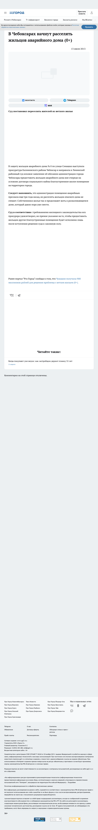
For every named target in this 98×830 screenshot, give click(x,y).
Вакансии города (51, 20)
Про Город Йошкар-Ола (56, 702)
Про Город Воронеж (11, 705)
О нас (29, 726)
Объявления (8, 730)
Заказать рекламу (70, 20)
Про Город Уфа (53, 708)
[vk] (12, 295)
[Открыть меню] (5, 12)
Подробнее (72, 782)
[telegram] (19, 295)
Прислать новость (82, 12)
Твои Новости (31, 702)
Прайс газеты (9, 735)
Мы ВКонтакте (88, 20)
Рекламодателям (33, 735)
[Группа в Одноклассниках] (78, 705)
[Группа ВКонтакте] (28, 100)
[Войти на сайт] (91, 12)
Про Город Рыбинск (33, 708)
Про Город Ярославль (55, 705)
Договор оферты (33, 730)
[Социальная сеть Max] (49, 105)
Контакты (53, 726)
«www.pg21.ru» (22, 741)
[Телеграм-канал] (70, 100)
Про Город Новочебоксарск (14, 702)
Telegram (7, 726)
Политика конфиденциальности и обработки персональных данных (28, 786)
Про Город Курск (10, 708)
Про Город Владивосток (56, 711)
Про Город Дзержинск (34, 711)
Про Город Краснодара (12, 717)
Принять (89, 27)
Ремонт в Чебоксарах (12, 20)
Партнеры (53, 735)
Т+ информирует (33, 20)
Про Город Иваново (33, 705)
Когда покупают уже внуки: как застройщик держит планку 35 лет (49, 363)
